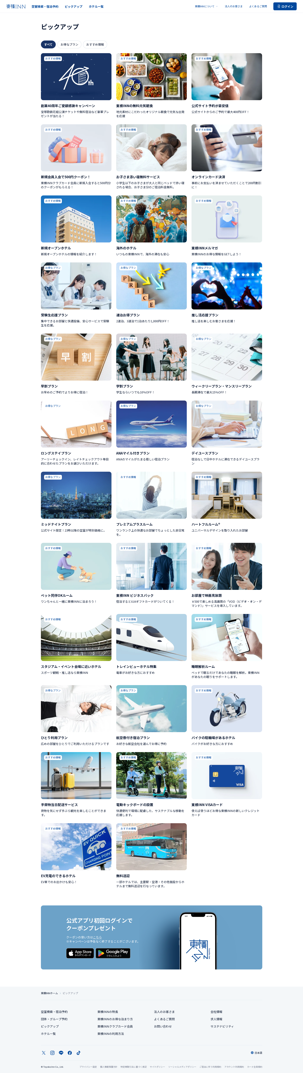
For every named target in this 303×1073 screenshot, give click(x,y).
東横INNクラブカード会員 (115, 1026)
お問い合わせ (163, 1026)
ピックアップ (73, 6)
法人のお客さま (234, 6)
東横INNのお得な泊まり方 (115, 1019)
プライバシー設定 (88, 1066)
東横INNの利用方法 (110, 1034)
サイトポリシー (157, 1066)
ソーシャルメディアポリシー (182, 1066)
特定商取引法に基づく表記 (134, 1066)
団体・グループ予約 (54, 1019)
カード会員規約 (254, 1066)
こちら (97, 937)
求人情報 (216, 1019)
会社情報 (216, 1012)
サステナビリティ (222, 1026)
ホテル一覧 (96, 6)
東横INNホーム (49, 993)
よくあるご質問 (258, 6)
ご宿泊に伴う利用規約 (210, 1066)
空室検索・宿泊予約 (45, 6)
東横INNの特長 (107, 1012)
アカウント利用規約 (234, 1066)
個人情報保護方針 (108, 1066)
